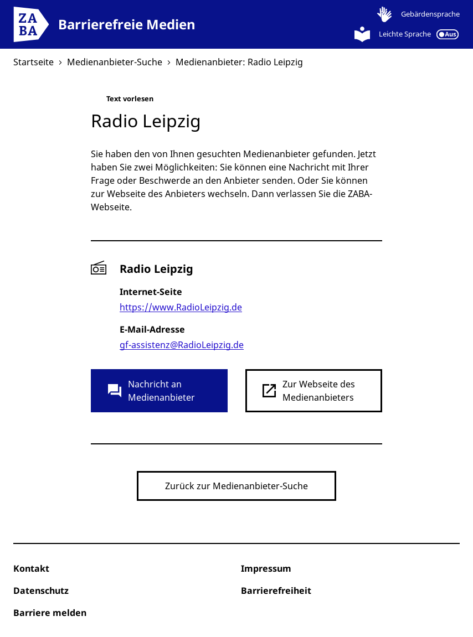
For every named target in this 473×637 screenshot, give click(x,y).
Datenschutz (41, 590)
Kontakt (31, 568)
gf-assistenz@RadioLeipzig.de (182, 345)
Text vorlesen (122, 101)
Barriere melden (49, 613)
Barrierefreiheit (276, 590)
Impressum (266, 568)
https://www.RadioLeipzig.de (181, 307)
